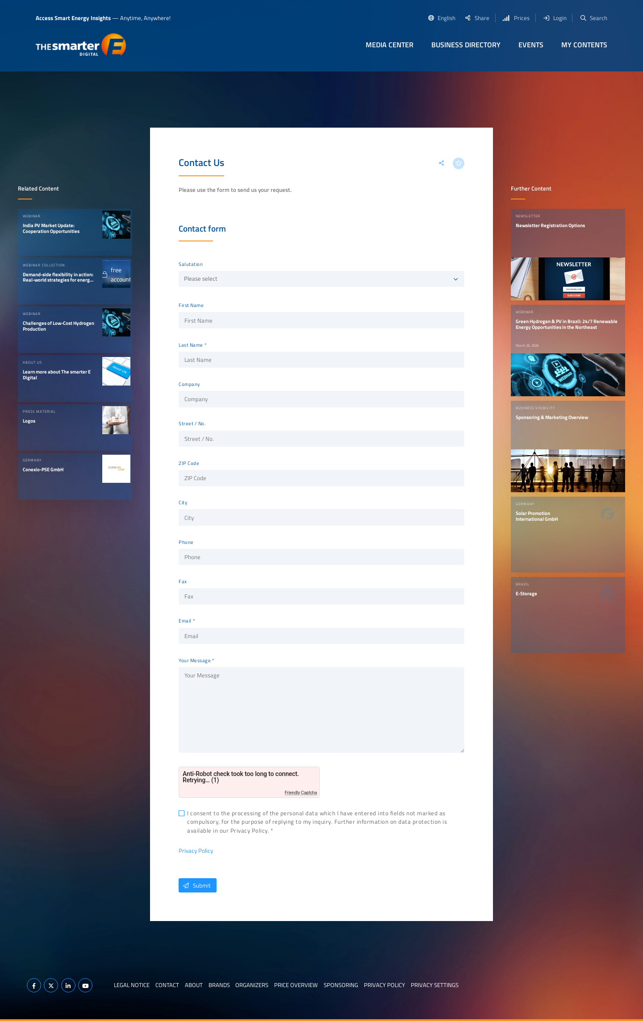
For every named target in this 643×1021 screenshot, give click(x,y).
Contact (167, 984)
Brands (219, 984)
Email (185, 620)
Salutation (191, 264)
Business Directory (466, 44)
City (183, 502)
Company (189, 384)
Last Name (191, 345)
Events (530, 44)
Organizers (251, 984)
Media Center (389, 44)
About (194, 984)
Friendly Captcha (301, 792)
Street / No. (192, 423)
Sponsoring (341, 984)
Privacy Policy (196, 850)
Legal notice (132, 984)
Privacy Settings (435, 984)
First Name (191, 305)
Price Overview (296, 984)
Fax (183, 581)
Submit (195, 885)
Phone (186, 542)
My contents (584, 44)
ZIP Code (189, 463)
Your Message (195, 660)
